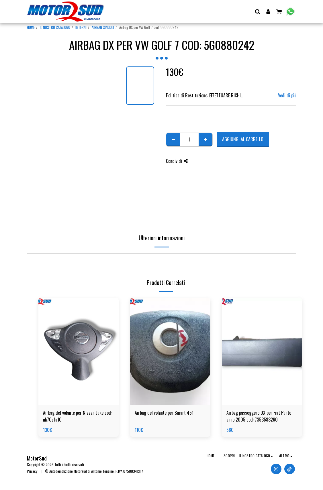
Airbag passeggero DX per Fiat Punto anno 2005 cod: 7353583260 (258, 416)
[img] (78, 351)
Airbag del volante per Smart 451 (164, 412)
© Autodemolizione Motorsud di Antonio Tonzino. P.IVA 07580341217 (94, 471)
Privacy (32, 471)
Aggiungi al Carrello (242, 139)
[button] (258, 11)
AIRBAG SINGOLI (103, 27)
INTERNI (81, 27)
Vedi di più (287, 95)
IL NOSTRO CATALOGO (55, 27)
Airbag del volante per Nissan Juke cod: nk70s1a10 (77, 416)
